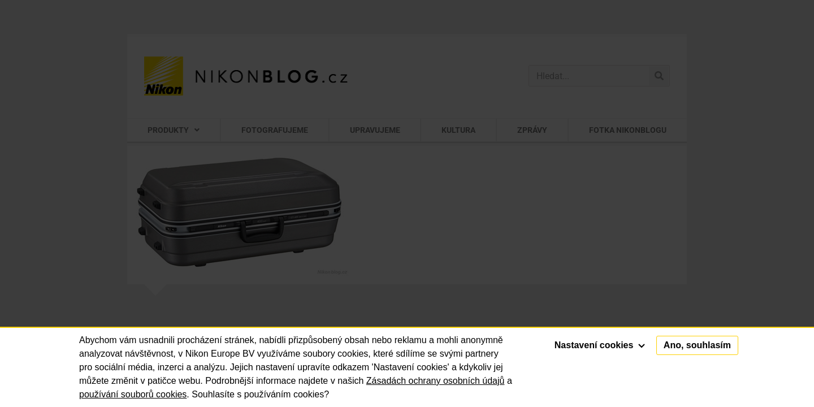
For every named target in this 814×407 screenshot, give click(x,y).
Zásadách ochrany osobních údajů (435, 381)
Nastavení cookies (600, 345)
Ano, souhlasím (697, 345)
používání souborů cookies (133, 394)
